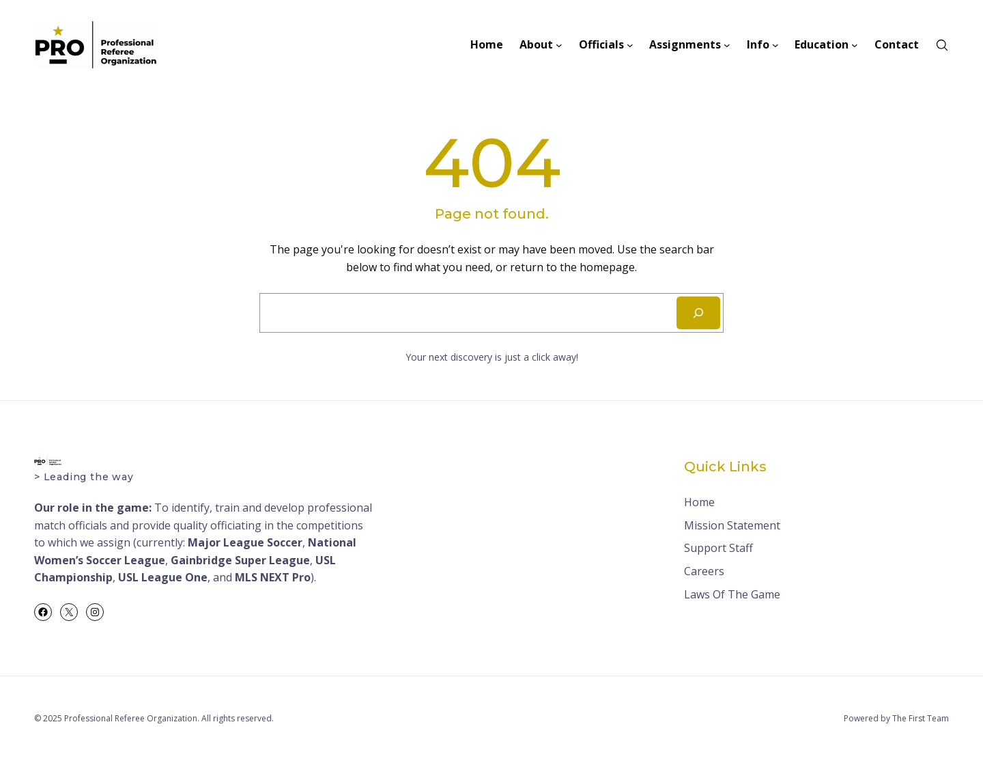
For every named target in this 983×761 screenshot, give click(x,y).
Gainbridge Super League (240, 560)
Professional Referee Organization (130, 718)
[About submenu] (559, 45)
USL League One (163, 577)
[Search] (698, 312)
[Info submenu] (775, 45)
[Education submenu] (854, 45)
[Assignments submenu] (727, 45)
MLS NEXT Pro (273, 577)
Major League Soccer (245, 542)
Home (699, 502)
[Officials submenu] (630, 45)
